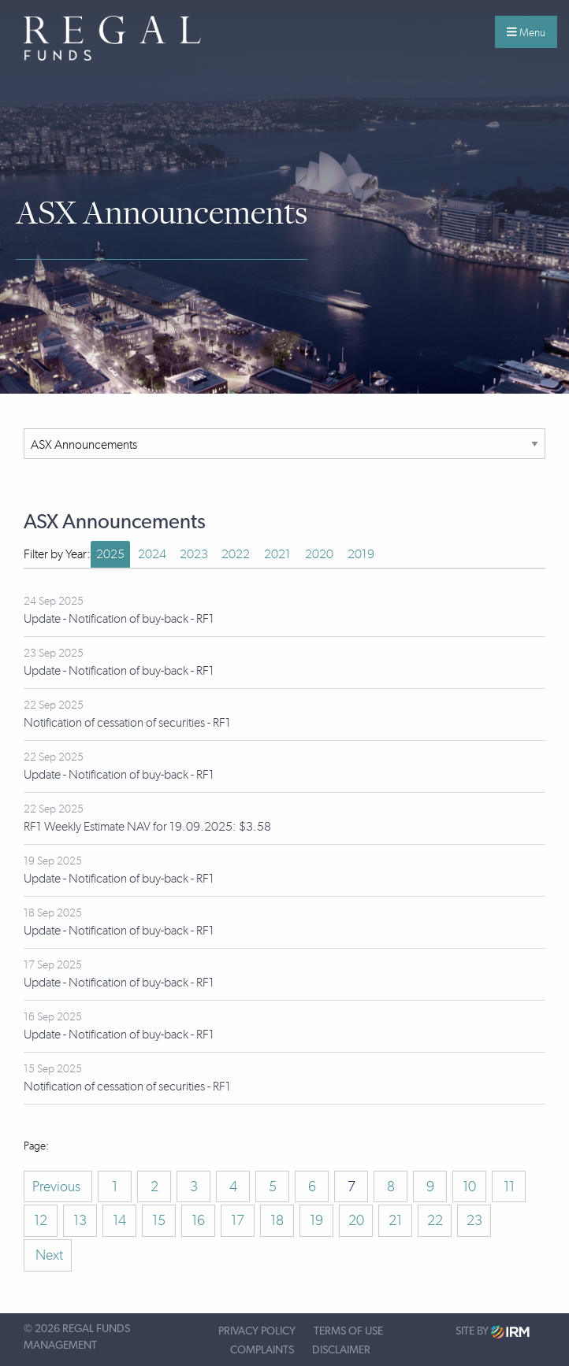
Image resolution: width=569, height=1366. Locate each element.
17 (237, 1220)
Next (47, 1255)
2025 (110, 553)
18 (277, 1220)
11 (509, 1186)
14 (119, 1220)
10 (469, 1186)
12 (40, 1220)
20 (356, 1220)
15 (158, 1220)
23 (474, 1220)
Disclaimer (341, 1350)
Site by (493, 1331)
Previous (58, 1186)
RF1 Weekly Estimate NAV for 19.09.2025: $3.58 (147, 826)
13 (80, 1220)
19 (316, 1220)
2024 (152, 553)
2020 (319, 553)
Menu (526, 32)
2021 (277, 553)
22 (435, 1220)
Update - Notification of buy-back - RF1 (119, 618)
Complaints (262, 1350)
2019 (361, 553)
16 (198, 1220)
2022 (235, 553)
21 (395, 1220)
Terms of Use (348, 1331)
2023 (194, 553)
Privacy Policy (257, 1331)
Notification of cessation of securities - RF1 (127, 722)
